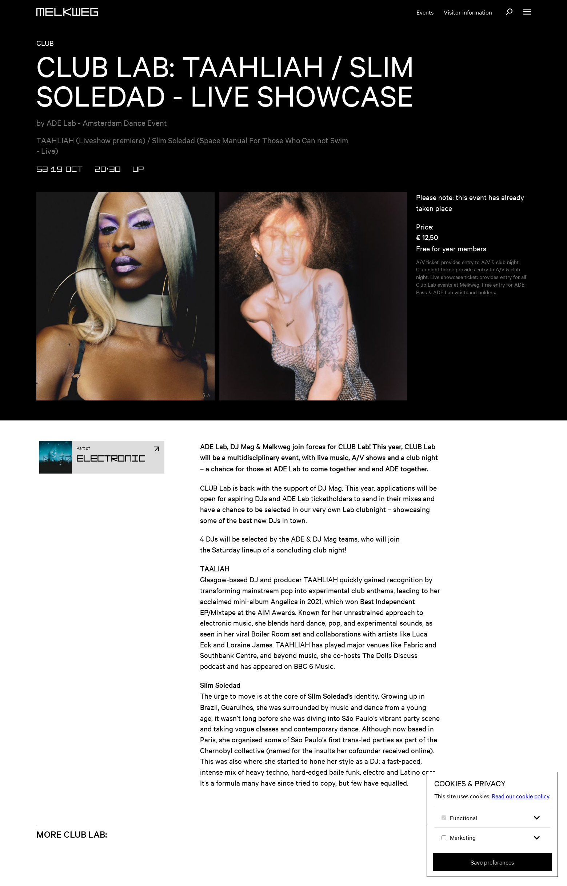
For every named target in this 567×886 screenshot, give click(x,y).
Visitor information (468, 12)
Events (425, 12)
